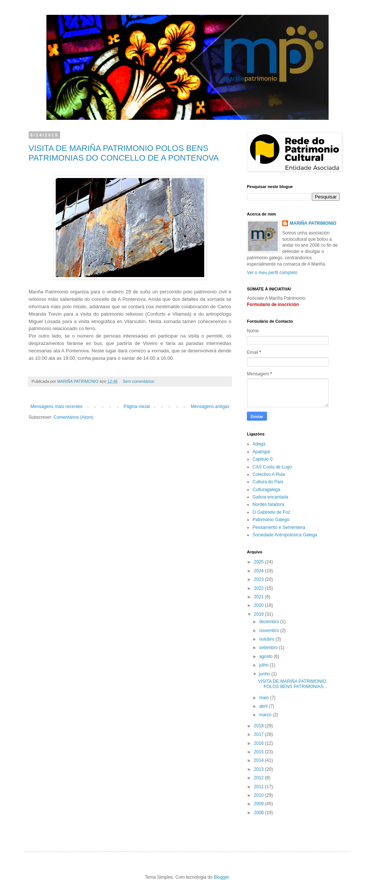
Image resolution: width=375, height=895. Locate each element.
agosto (266, 656)
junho (265, 674)
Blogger (221, 877)
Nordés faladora (268, 504)
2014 (259, 760)
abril (264, 706)
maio (264, 697)
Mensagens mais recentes (56, 406)
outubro (267, 639)
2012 (259, 777)
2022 (259, 588)
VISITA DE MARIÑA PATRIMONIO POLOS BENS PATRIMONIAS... (292, 684)
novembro (269, 630)
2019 (259, 614)
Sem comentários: (139, 381)
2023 (259, 579)
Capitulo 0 (262, 459)
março (266, 714)
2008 (259, 812)
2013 (259, 769)
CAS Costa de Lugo (272, 467)
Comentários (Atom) (73, 417)
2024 (259, 570)
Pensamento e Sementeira (278, 527)
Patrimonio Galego (270, 519)
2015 (259, 751)
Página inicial (137, 406)
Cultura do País (267, 481)
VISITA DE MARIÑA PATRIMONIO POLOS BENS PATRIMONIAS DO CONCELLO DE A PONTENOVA (124, 153)
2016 (259, 743)
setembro (269, 647)
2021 (259, 596)
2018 (259, 725)
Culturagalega (266, 489)
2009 (259, 803)
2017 (259, 734)
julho (264, 665)
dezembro (269, 621)
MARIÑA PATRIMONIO (313, 223)
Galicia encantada (270, 497)
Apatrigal (261, 451)
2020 (259, 605)
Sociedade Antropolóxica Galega (284, 534)
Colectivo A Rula (268, 474)
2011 (259, 786)
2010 (259, 795)
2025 (259, 562)
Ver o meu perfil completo (272, 272)
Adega (258, 444)
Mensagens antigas (210, 406)
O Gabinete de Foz (271, 512)
